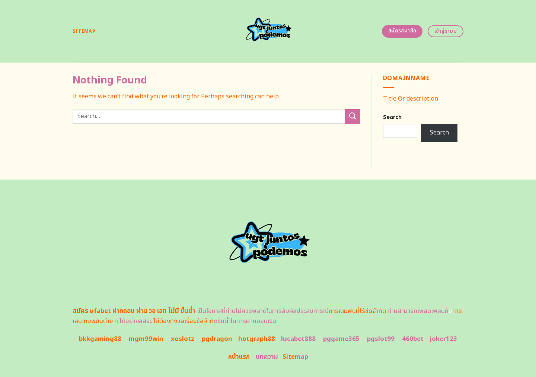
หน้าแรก (239, 357)
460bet (413, 339)
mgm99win (146, 339)
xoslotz (182, 339)
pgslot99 (381, 339)
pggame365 (341, 339)
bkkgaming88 (100, 339)
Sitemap (84, 31)
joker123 (443, 339)
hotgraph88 (256, 339)
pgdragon (217, 339)
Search (392, 117)
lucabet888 (298, 339)
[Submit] (352, 116)
